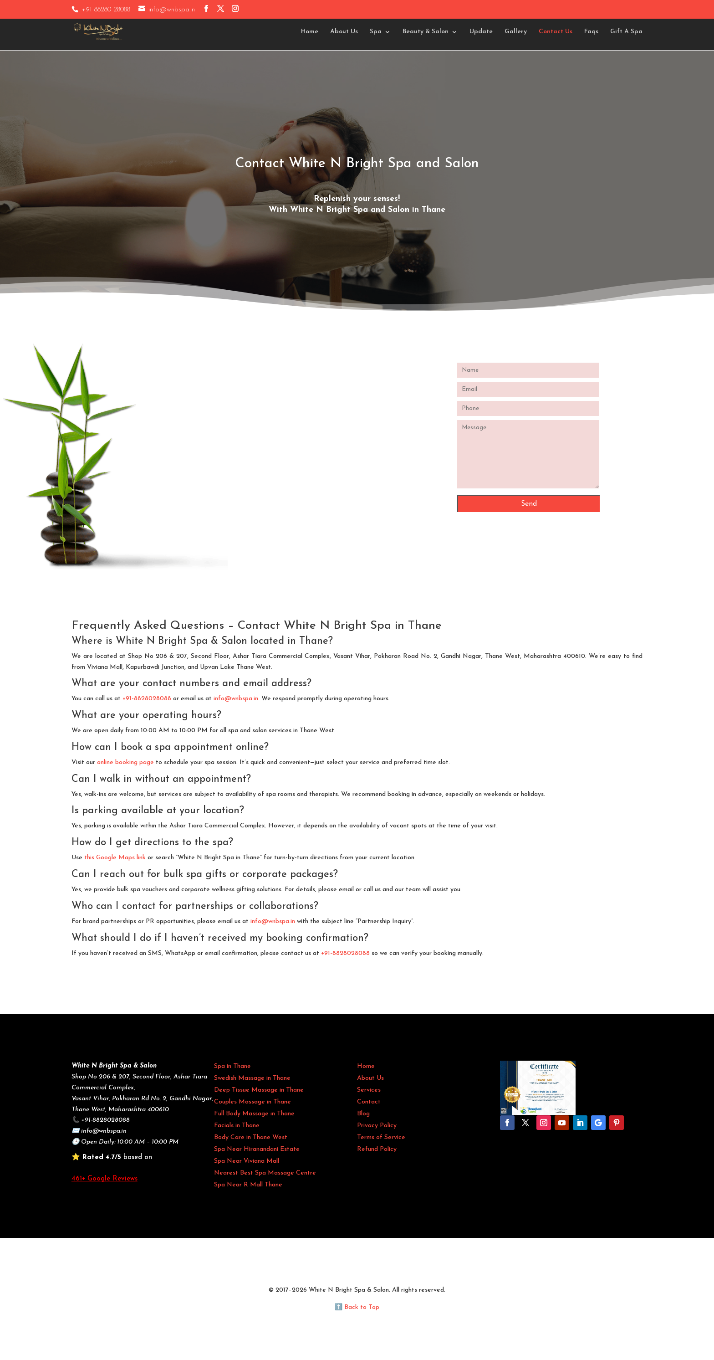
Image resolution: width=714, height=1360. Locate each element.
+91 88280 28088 (106, 9)
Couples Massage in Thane (252, 1101)
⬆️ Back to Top (357, 1307)
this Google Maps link (115, 857)
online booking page (125, 762)
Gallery (516, 32)
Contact (369, 1101)
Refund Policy (377, 1149)
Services (369, 1090)
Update (481, 32)
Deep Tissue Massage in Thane (259, 1090)
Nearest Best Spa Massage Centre (265, 1173)
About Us (344, 32)
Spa (376, 32)
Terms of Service (381, 1137)
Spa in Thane (232, 1066)
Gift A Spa (626, 32)
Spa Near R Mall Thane (248, 1184)
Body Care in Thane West (250, 1137)
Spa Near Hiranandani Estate (257, 1149)
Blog (363, 1113)
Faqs (591, 32)
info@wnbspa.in (236, 698)
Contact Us (555, 32)
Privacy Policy (377, 1125)
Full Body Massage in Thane (254, 1113)
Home (309, 32)
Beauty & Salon (426, 32)
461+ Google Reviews (104, 1178)
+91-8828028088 (146, 698)
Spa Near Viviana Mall (246, 1161)
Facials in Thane (237, 1125)
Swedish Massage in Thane (252, 1078)
